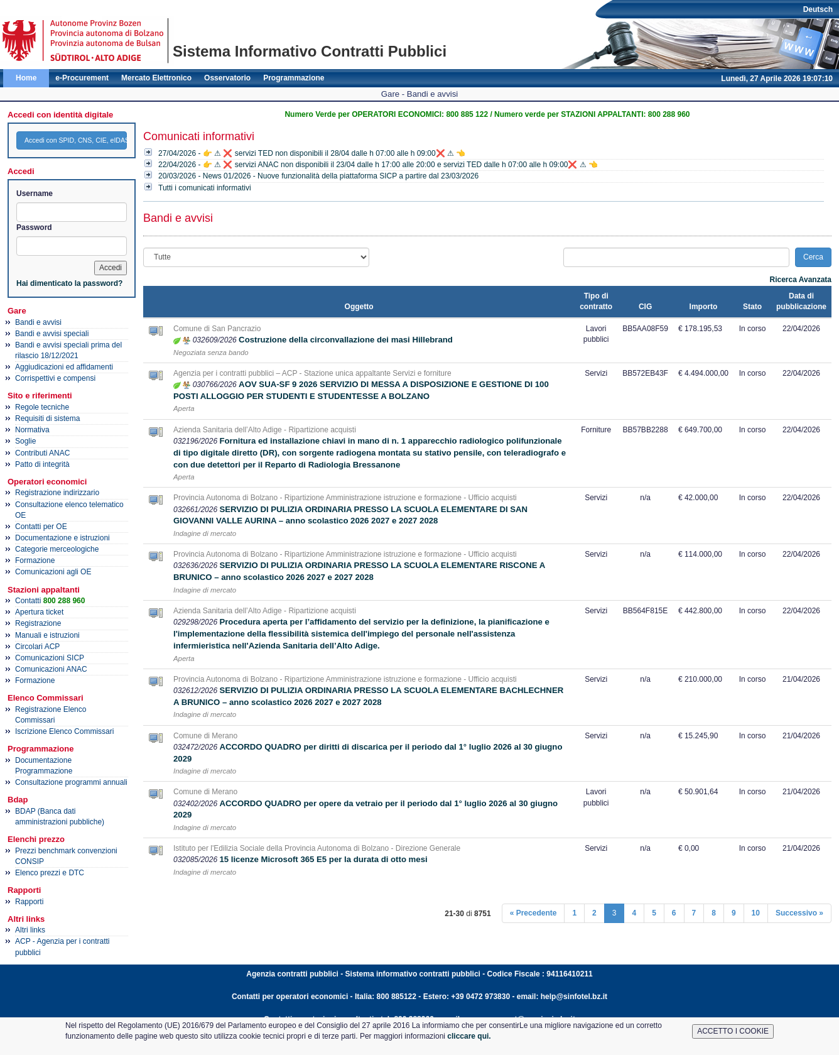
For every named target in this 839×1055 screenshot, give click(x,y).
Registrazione (38, 623)
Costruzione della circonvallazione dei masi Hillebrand (346, 339)
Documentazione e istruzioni (62, 537)
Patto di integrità (42, 464)
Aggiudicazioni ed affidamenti (64, 367)
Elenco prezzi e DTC (49, 872)
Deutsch (818, 9)
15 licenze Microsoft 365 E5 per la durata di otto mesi (323, 859)
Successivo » (799, 913)
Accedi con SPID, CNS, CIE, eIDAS (75, 140)
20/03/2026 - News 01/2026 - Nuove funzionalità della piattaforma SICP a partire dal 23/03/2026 (318, 176)
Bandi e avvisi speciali (52, 333)
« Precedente (533, 913)
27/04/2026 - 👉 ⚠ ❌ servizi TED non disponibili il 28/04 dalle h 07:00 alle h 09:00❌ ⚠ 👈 (311, 153)
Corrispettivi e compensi (55, 378)
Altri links (30, 930)
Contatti (50, 600)
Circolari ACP (37, 646)
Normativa (32, 429)
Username (34, 193)
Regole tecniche (42, 407)
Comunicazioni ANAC (51, 669)
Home (26, 78)
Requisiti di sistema (47, 418)
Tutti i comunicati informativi (204, 187)
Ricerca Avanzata (801, 279)
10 (756, 913)
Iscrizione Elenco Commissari (64, 731)
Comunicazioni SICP (49, 657)
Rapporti (29, 901)
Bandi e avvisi (38, 322)
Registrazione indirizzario (57, 492)
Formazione (35, 560)
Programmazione (293, 78)
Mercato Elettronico (156, 78)
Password (34, 227)
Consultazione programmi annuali (71, 782)
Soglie (25, 441)
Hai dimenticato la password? (69, 283)
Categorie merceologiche (57, 549)
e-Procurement (82, 78)
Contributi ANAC (42, 453)
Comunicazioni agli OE (53, 571)
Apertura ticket (39, 612)
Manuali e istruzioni (47, 635)
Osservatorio (227, 78)
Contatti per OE (41, 526)
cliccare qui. (468, 1036)
